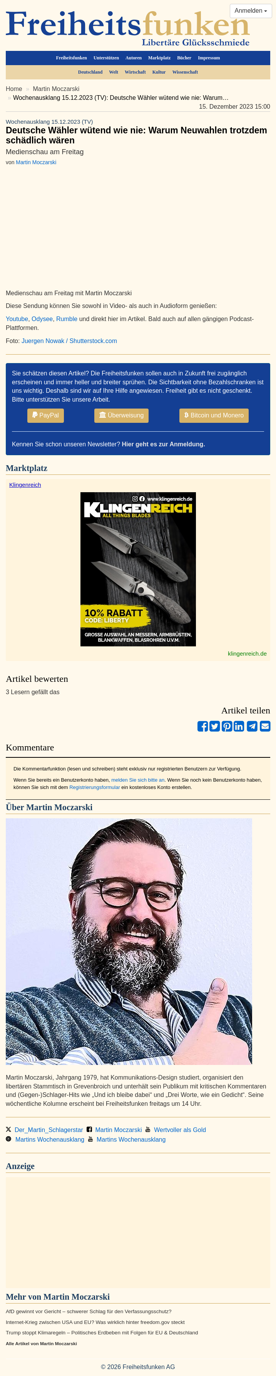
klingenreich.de (247, 653)
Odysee (42, 319)
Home (14, 89)
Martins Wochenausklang (45, 1139)
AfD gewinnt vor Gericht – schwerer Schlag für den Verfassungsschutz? (89, 1311)
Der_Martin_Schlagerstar (44, 1130)
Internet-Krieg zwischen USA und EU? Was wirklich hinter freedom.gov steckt (95, 1322)
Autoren (133, 58)
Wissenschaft (185, 72)
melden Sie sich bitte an (137, 780)
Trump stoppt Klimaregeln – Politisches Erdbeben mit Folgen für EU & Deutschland (102, 1333)
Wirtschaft (135, 72)
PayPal (45, 415)
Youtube (17, 319)
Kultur (159, 72)
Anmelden (251, 10)
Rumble (66, 319)
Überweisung (121, 415)
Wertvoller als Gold (175, 1130)
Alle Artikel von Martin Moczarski (41, 1343)
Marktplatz (159, 58)
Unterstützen (106, 58)
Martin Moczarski (56, 89)
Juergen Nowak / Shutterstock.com (69, 341)
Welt (113, 72)
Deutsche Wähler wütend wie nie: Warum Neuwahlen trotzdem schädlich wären (138, 131)
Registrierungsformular (94, 787)
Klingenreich (25, 484)
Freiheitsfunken (71, 58)
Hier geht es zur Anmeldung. (163, 444)
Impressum (209, 58)
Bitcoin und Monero (214, 415)
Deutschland (90, 72)
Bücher (184, 58)
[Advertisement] (138, 1233)
